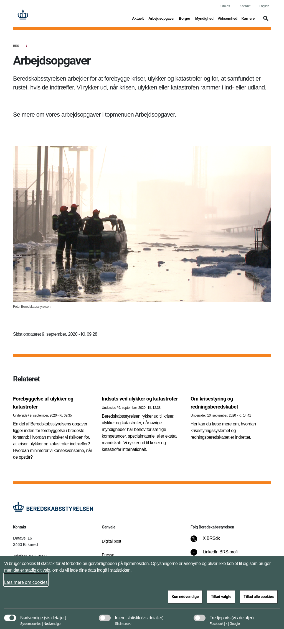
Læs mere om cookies (26, 582)
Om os (225, 6)
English (264, 6)
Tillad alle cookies (259, 596)
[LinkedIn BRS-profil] (218, 555)
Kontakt (245, 6)
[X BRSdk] (209, 541)
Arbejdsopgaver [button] (161, 18)
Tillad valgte (221, 596)
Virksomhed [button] (227, 18)
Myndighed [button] (204, 18)
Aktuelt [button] (138, 18)
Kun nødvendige (185, 596)
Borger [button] (185, 18)
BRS (16, 45)
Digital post (111, 541)
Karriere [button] (248, 18)
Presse (108, 554)
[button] (265, 21)
